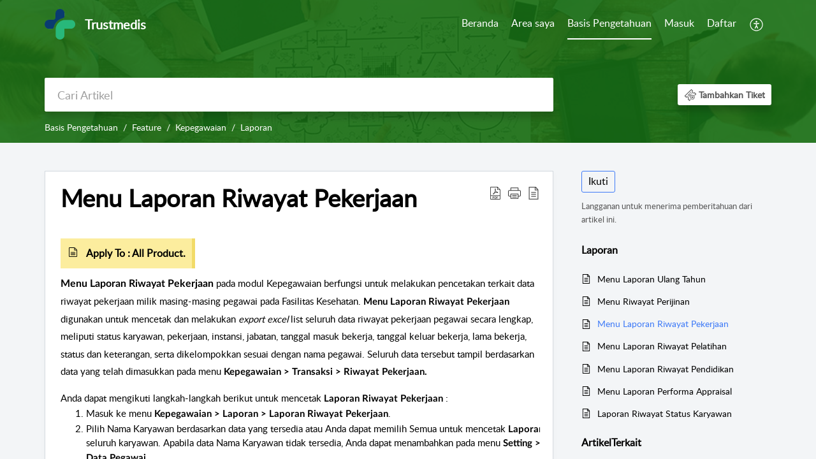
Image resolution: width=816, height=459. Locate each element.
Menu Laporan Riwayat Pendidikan (665, 369)
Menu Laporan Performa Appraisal (664, 391)
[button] (757, 24)
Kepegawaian (200, 127)
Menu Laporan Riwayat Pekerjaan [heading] (239, 198)
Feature (146, 127)
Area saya (533, 23)
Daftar (721, 23)
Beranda (480, 23)
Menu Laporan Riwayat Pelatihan (662, 346)
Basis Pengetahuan (609, 23)
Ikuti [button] (598, 181)
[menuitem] (480, 24)
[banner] (408, 71)
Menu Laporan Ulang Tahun (651, 279)
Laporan (256, 127)
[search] (299, 95)
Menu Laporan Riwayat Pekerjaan (663, 323)
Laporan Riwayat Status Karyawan (664, 413)
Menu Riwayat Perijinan (643, 301)
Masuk (679, 23)
